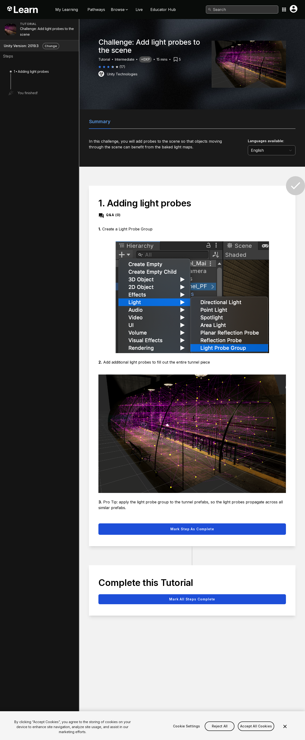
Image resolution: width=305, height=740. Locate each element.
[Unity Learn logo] (23, 9)
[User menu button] (293, 9)
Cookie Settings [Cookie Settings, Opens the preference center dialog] (186, 733)
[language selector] (271, 150)
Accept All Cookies (256, 733)
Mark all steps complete (192, 599)
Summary (100, 121)
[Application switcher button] (284, 9)
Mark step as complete (192, 529)
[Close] (285, 733)
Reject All (220, 733)
